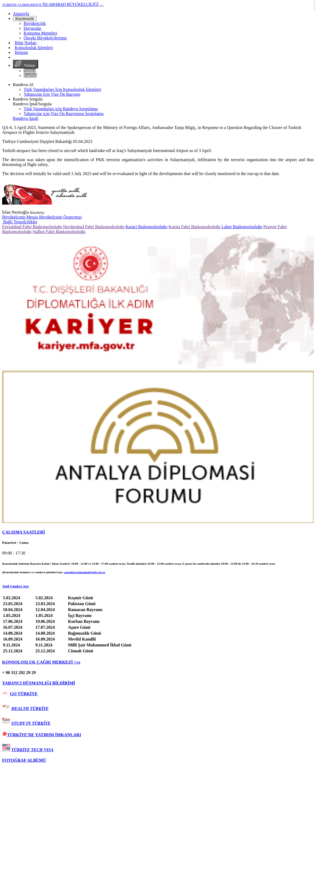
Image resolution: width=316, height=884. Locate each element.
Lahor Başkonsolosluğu (241, 226)
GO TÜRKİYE (24, 693)
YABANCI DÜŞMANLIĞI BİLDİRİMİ (38, 683)
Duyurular (32, 28)
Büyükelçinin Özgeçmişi (60, 217)
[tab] (158, 532)
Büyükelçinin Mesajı (20, 217)
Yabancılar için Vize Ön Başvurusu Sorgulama (64, 113)
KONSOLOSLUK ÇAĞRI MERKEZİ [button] (41, 662)
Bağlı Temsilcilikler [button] (19, 222)
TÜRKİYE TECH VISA (32, 750)
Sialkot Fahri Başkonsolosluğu (58, 231)
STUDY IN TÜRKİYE (30, 723)
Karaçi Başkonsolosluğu (147, 226)
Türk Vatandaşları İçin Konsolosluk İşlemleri (62, 89)
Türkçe (25, 64)
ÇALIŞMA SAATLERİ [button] (23, 532)
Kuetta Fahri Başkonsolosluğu (194, 226)
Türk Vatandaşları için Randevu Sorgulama (61, 108)
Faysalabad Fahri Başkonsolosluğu (32, 226)
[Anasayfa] (21, 13)
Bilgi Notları (26, 42)
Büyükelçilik (24, 19)
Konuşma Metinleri (40, 33)
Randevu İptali (25, 118)
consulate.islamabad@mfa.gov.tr (84, 572)
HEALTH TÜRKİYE (30, 708)
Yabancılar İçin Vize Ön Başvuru (52, 94)
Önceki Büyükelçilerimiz (45, 38)
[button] (158, 586)
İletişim (21, 52)
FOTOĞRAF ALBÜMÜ (24, 760)
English (30, 75)
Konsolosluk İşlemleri (34, 47)
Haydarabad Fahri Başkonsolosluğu (93, 226)
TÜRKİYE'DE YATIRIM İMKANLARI (41, 735)
